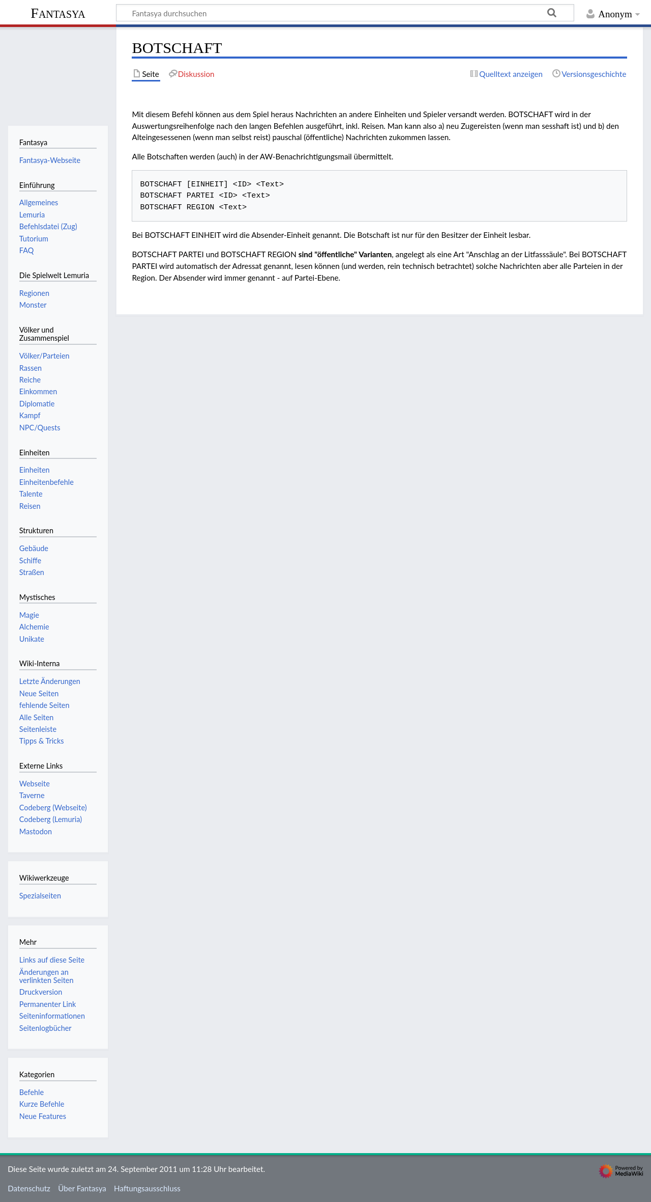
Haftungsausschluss (147, 1188)
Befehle (31, 1092)
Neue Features (42, 1116)
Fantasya (58, 13)
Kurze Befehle (42, 1104)
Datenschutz (29, 1188)
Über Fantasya (82, 1188)
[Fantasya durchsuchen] (345, 13)
